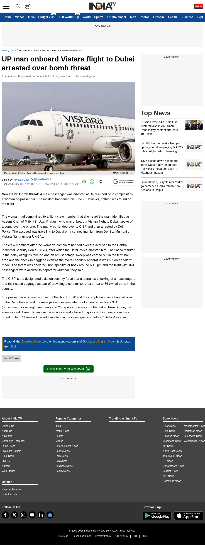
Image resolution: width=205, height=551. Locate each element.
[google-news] (50, 514)
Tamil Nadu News (172, 456)
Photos (144, 17)
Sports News (62, 451)
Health (172, 17)
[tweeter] (14, 514)
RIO (135, 536)
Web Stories (8, 471)
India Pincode (9, 494)
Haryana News (171, 436)
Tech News (61, 456)
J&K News (168, 476)
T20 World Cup (69, 17)
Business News (64, 466)
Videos (19, 17)
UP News (168, 461)
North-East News (172, 451)
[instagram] (23, 514)
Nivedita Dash (22, 179)
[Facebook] (5, 514)
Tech (133, 17)
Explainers (61, 461)
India (31, 17)
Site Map (63, 536)
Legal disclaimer (82, 536)
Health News (62, 471)
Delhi (13, 50)
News (4, 50)
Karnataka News (172, 481)
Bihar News (169, 426)
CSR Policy (121, 536)
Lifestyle (159, 17)
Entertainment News (66, 446)
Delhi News (169, 431)
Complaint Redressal (13, 441)
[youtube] (32, 514)
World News (62, 431)
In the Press (8, 446)
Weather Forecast (12, 489)
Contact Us (8, 426)
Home (7, 17)
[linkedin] (41, 514)
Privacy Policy (103, 536)
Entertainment (116, 17)
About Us (7, 431)
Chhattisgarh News (173, 466)
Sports (98, 17)
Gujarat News (170, 471)
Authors (6, 466)
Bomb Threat (11, 358)
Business (186, 17)
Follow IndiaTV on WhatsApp (68, 369)
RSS (144, 536)
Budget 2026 (46, 17)
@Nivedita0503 (42, 179)
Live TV (6, 461)
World (87, 17)
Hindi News (8, 456)
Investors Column (11, 451)
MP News (168, 446)
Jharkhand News (172, 441)
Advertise (7, 436)
